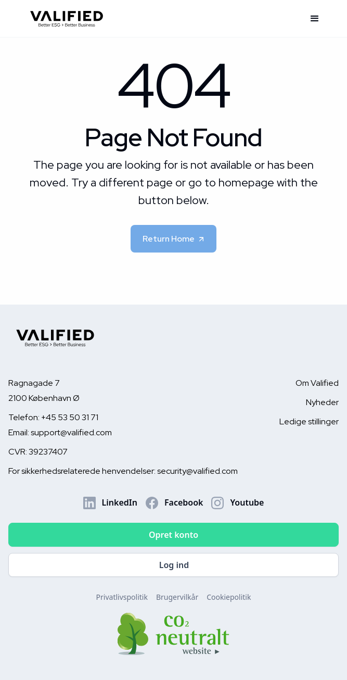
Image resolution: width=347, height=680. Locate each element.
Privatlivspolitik (122, 597)
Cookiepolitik (229, 597)
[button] (314, 18)
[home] (162, 18)
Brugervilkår (177, 597)
